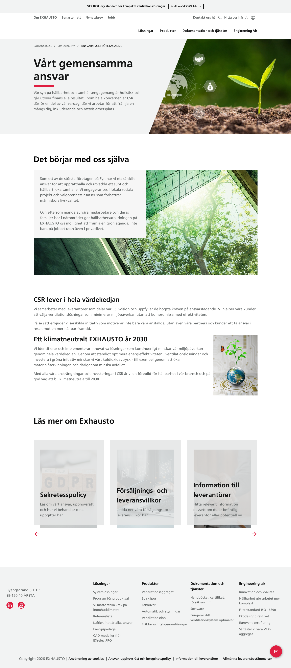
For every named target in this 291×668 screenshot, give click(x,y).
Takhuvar (148, 605)
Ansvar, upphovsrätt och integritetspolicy (139, 659)
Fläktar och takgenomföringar (164, 624)
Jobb (111, 17)
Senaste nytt (71, 17)
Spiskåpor (149, 598)
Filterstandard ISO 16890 (257, 610)
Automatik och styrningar (161, 611)
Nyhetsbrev (94, 17)
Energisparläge (104, 629)
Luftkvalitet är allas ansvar (113, 623)
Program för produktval (111, 598)
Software (197, 609)
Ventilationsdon (154, 618)
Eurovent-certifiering (255, 623)
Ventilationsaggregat (158, 592)
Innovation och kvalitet (256, 592)
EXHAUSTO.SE (43, 46)
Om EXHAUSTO (45, 17)
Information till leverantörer (196, 659)
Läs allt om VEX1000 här (183, 6)
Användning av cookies (86, 659)
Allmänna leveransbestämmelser (247, 659)
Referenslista (102, 616)
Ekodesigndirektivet (254, 616)
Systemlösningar (105, 592)
